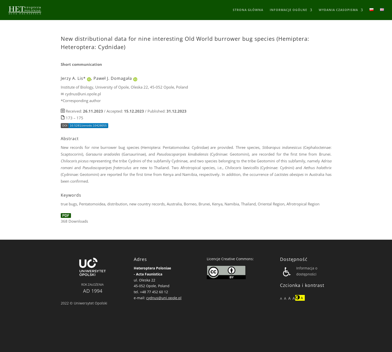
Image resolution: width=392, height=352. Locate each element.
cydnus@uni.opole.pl (164, 297)
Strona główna (248, 10)
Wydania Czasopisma (338, 10)
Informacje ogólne (288, 10)
